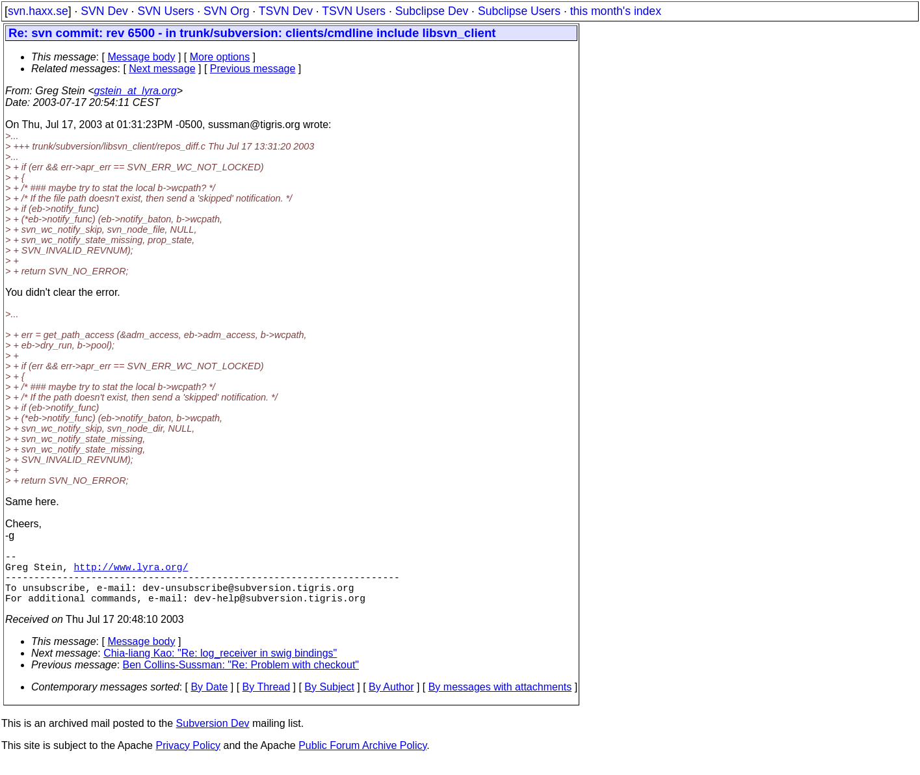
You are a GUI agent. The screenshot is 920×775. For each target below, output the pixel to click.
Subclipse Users (519, 11)
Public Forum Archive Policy (362, 758)
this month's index (615, 11)
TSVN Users (354, 11)
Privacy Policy (187, 758)
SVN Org (226, 11)
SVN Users (165, 11)
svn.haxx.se (38, 11)
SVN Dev (104, 11)
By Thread (267, 699)
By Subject (329, 699)
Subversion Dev (213, 736)
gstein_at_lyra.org (135, 90)
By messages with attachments (500, 699)
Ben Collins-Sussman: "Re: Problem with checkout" (241, 677)
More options (220, 56)
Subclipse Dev (431, 11)
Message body (141, 56)
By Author (391, 699)
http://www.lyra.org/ (131, 571)
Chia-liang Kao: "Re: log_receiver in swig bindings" (220, 666)
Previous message (253, 68)
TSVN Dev (286, 11)
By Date (209, 699)
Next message (162, 68)
